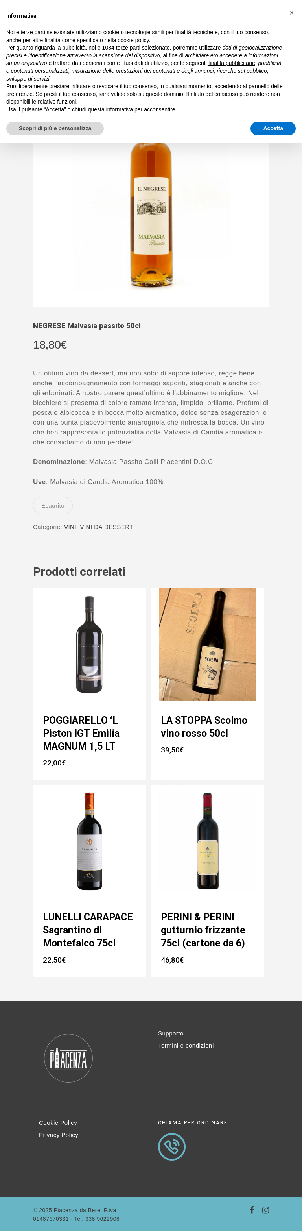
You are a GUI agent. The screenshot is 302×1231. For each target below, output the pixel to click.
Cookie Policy (58, 1122)
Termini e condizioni (186, 1045)
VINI (70, 526)
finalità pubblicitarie (231, 63)
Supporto (171, 1033)
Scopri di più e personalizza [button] (55, 128)
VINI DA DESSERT (106, 526)
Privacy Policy (58, 1134)
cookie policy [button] (133, 40)
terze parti (128, 47)
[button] (291, 12)
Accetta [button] (273, 128)
